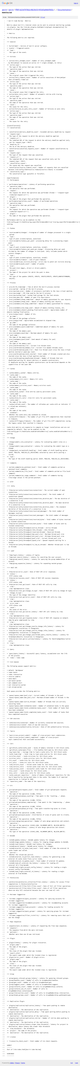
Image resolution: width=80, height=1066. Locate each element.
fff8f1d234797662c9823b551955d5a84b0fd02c (34, 9)
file (42, 17)
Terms (23, 1063)
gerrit (4, 9)
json (76, 1063)
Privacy (17, 1063)
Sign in (76, 3)
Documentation (64, 9)
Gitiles (12, 1063)
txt (71, 1063)
